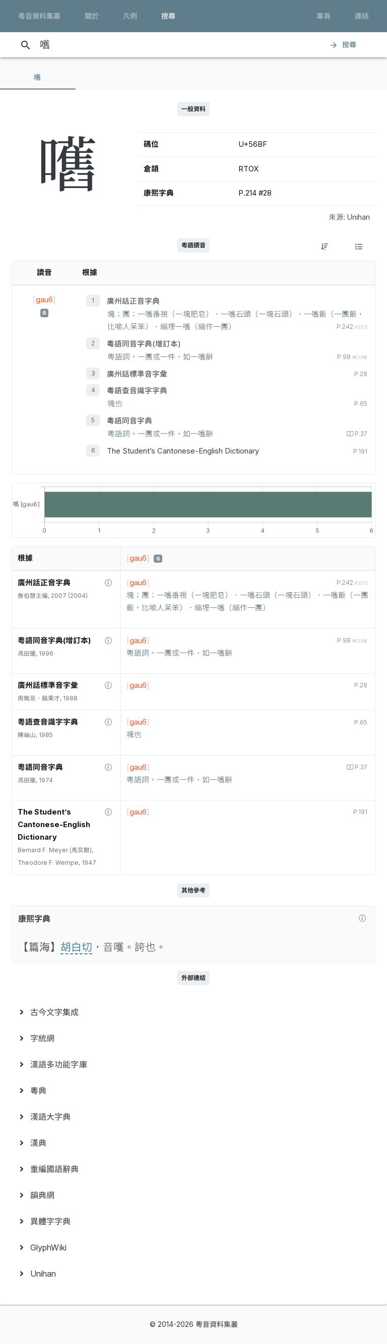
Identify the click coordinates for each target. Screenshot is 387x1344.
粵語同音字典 (129, 420)
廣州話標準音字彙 (137, 374)
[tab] (38, 77)
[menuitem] (193, 1012)
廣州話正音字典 (133, 301)
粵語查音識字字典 (137, 390)
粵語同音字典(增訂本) (144, 343)
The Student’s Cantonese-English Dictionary (183, 451)
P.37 (360, 433)
